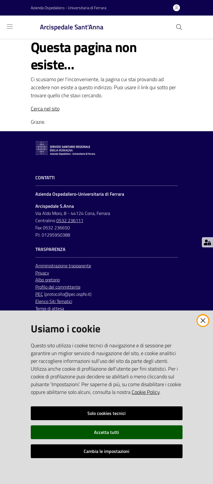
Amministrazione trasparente (63, 265)
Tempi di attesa (49, 308)
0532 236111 (69, 220)
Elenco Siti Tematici (53, 301)
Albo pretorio (47, 279)
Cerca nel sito (45, 109)
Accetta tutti (106, 432)
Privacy (42, 272)
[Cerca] (179, 27)
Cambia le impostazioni (106, 451)
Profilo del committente (57, 286)
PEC (39, 294)
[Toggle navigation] (9, 26)
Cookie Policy (146, 392)
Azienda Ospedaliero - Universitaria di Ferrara (68, 8)
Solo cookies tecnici (106, 413)
